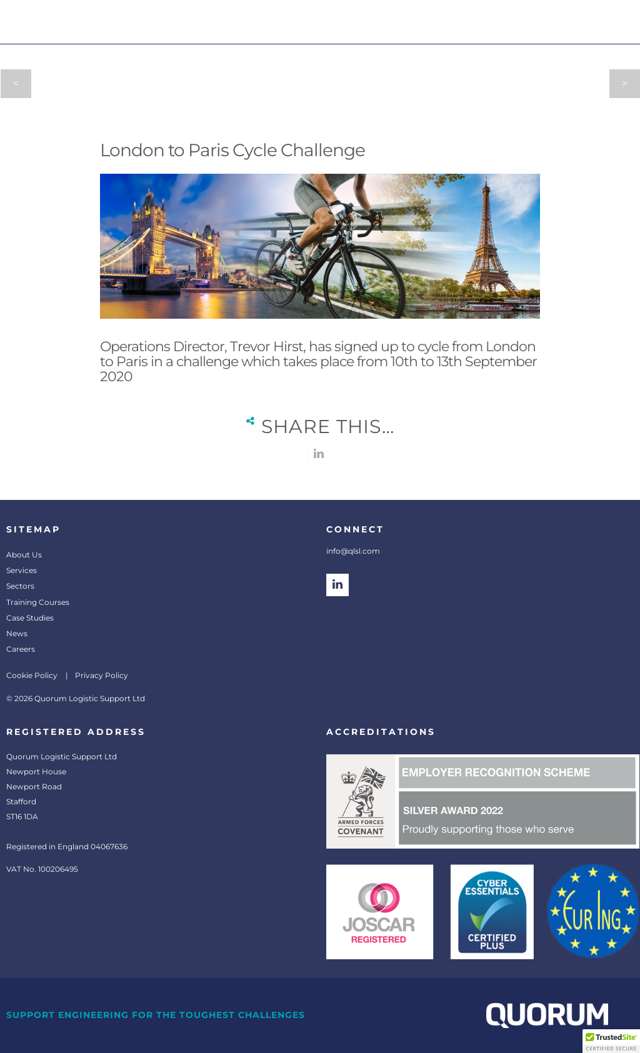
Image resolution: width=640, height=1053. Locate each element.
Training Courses (37, 602)
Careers (20, 649)
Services (21, 570)
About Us (24, 554)
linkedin (319, 454)
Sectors (20, 586)
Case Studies (30, 617)
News (17, 633)
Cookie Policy (32, 675)
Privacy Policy (101, 675)
